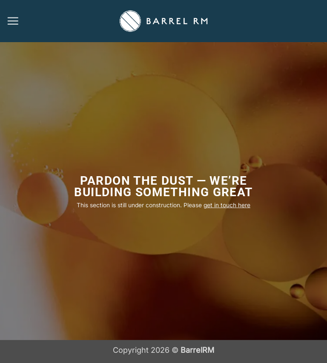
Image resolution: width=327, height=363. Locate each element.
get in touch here (227, 205)
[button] (12, 21)
